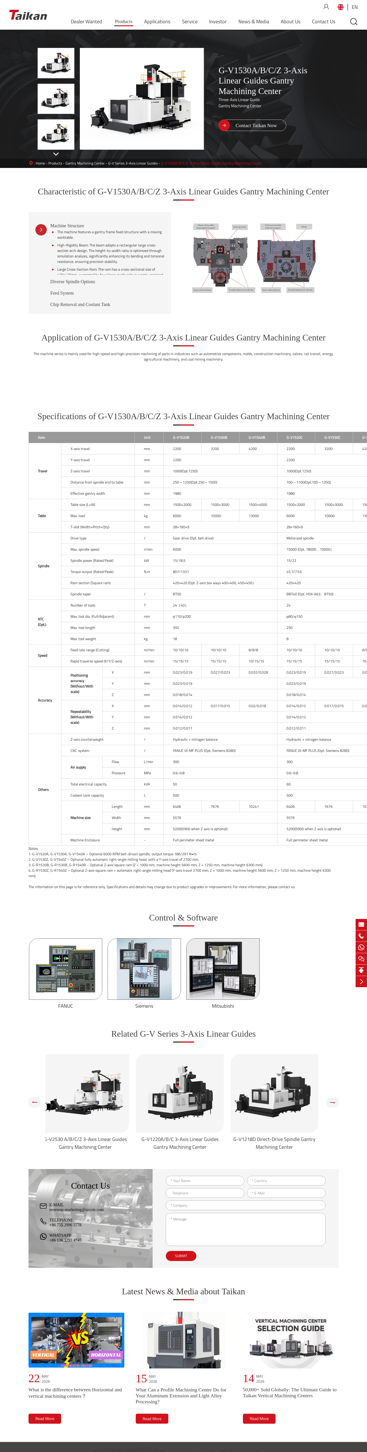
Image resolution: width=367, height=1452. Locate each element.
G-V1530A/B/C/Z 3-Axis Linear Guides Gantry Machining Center (211, 163)
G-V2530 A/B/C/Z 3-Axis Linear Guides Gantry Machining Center (88, 1143)
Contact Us (323, 21)
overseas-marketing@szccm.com (76, 1209)
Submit (181, 1255)
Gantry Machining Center (85, 163)
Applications (157, 21)
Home (40, 163)
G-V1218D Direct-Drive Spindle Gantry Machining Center (278, 1143)
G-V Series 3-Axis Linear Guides (133, 163)
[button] (56, 154)
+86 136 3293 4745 (65, 1240)
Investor (218, 21)
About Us (290, 21)
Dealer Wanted (86, 21)
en (355, 7)
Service (190, 21)
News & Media (253, 21)
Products (124, 21)
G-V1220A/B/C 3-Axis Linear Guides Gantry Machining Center (183, 1143)
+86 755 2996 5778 (65, 1225)
